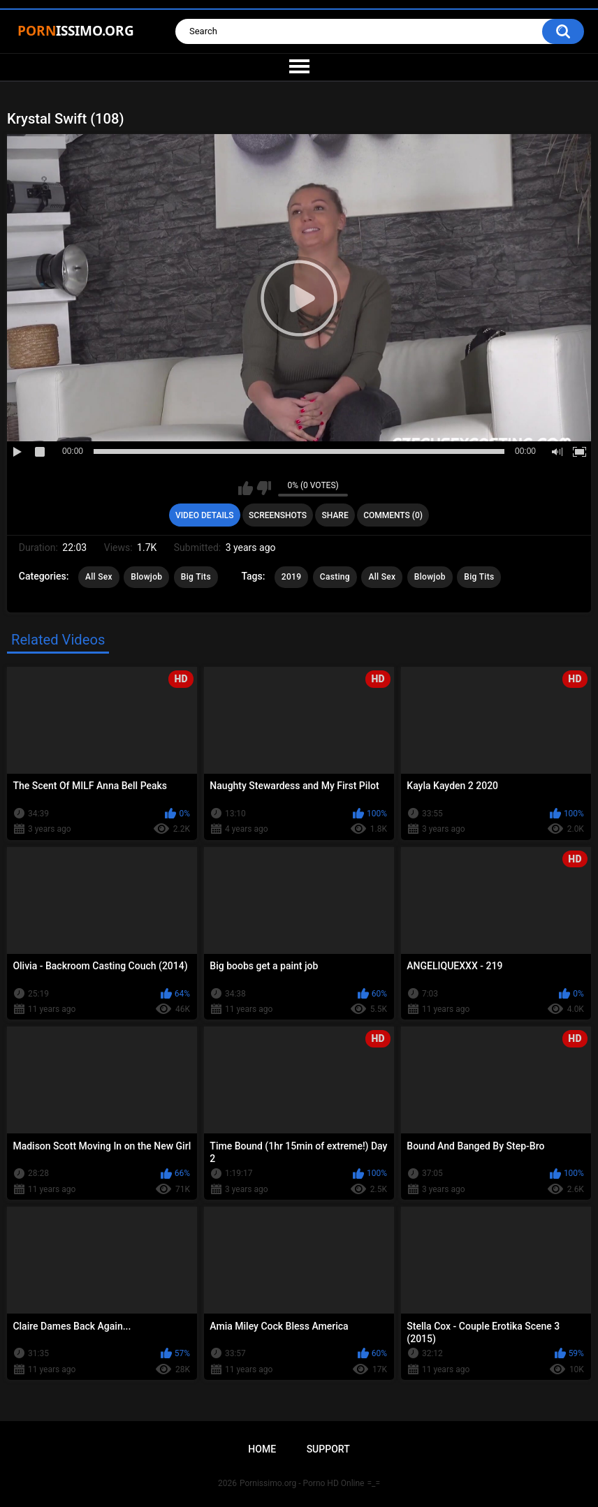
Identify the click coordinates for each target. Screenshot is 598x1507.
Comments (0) (393, 515)
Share (335, 515)
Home (262, 1449)
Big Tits (196, 577)
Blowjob (146, 577)
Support (328, 1449)
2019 (291, 577)
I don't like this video (263, 488)
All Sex (98, 577)
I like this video (245, 488)
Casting (335, 577)
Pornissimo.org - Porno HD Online (302, 1483)
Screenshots (278, 515)
